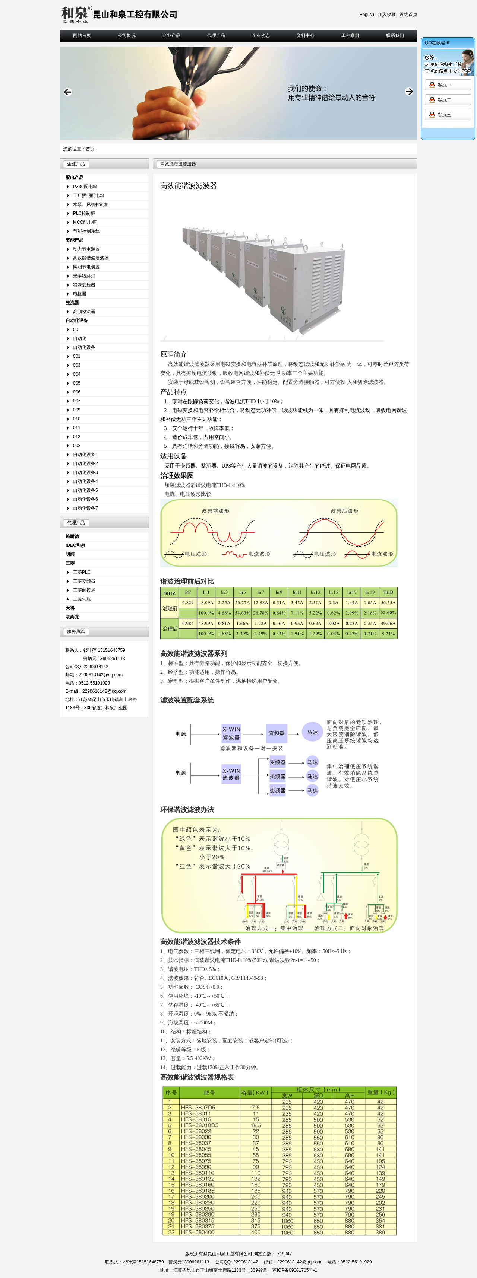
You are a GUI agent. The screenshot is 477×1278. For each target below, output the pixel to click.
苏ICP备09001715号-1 (294, 1270)
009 (76, 409)
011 (76, 427)
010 (76, 418)
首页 (90, 149)
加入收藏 (387, 14)
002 (76, 445)
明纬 (70, 554)
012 (76, 436)
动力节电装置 (86, 249)
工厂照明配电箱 (88, 195)
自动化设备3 (85, 472)
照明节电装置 (86, 267)
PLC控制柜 (84, 213)
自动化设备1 (85, 454)
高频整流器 (84, 311)
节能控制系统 (86, 231)
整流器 (72, 302)
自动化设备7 (85, 508)
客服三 (444, 114)
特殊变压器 (84, 284)
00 (75, 329)
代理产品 (216, 35)
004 (76, 374)
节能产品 (74, 240)
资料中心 (306, 35)
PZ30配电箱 (85, 186)
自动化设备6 (85, 499)
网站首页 (82, 35)
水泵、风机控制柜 (91, 204)
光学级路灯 (84, 275)
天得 (70, 608)
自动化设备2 (85, 463)
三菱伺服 (82, 599)
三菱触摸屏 (84, 590)
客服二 (444, 99)
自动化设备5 (85, 490)
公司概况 (127, 35)
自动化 (79, 338)
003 (76, 365)
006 (76, 392)
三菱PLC (82, 572)
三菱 (70, 563)
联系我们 (395, 35)
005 (76, 383)
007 (76, 401)
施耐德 (72, 536)
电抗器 (79, 293)
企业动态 (261, 35)
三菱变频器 (84, 581)
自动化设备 (77, 320)
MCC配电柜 (85, 222)
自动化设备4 (85, 481)
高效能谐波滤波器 (91, 258)
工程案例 (350, 35)
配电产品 (74, 177)
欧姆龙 (72, 616)
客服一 (444, 84)
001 (76, 356)
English (367, 14)
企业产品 (171, 35)
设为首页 (408, 14)
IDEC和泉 (75, 545)
